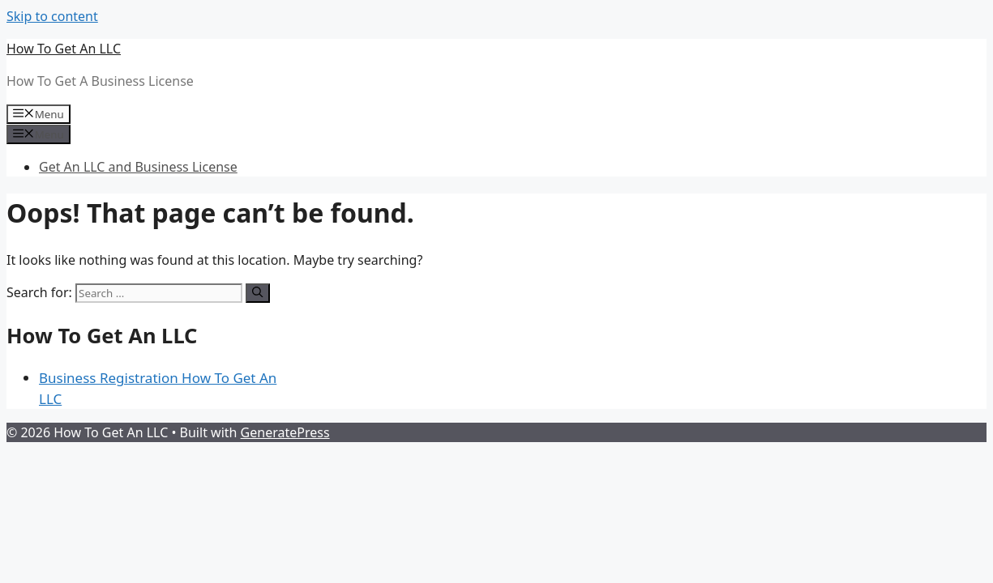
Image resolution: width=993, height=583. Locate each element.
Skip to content (52, 16)
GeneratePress (285, 432)
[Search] (257, 293)
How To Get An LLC (63, 48)
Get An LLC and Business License (138, 167)
